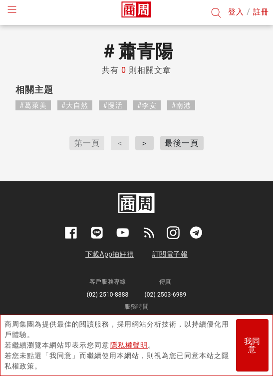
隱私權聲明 (129, 345)
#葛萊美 (33, 105)
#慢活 (113, 105)
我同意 (252, 345)
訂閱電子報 (170, 254)
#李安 (147, 105)
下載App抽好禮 (109, 254)
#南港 (181, 105)
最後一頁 (182, 143)
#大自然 (75, 105)
